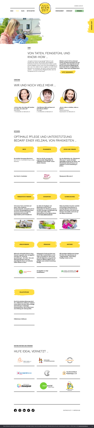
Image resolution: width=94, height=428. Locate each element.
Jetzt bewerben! (67, 72)
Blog (22, 11)
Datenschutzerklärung (83, 426)
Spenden (79, 11)
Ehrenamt (69, 11)
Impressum (76, 410)
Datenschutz (67, 410)
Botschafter (31, 11)
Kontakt (81, 6)
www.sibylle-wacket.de (46, 214)
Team (17, 11)
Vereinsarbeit (59, 11)
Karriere (76, 6)
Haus (11, 11)
